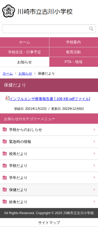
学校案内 (73, 42)
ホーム (24, 42)
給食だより (18, 202)
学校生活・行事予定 (24, 52)
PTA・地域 (73, 62)
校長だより (18, 154)
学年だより (18, 178)
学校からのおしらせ (25, 129)
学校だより (18, 165)
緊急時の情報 (20, 142)
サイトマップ (49, 222)
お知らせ (24, 62)
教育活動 (73, 52)
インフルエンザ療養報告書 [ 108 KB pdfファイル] (47, 99)
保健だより (18, 190)
